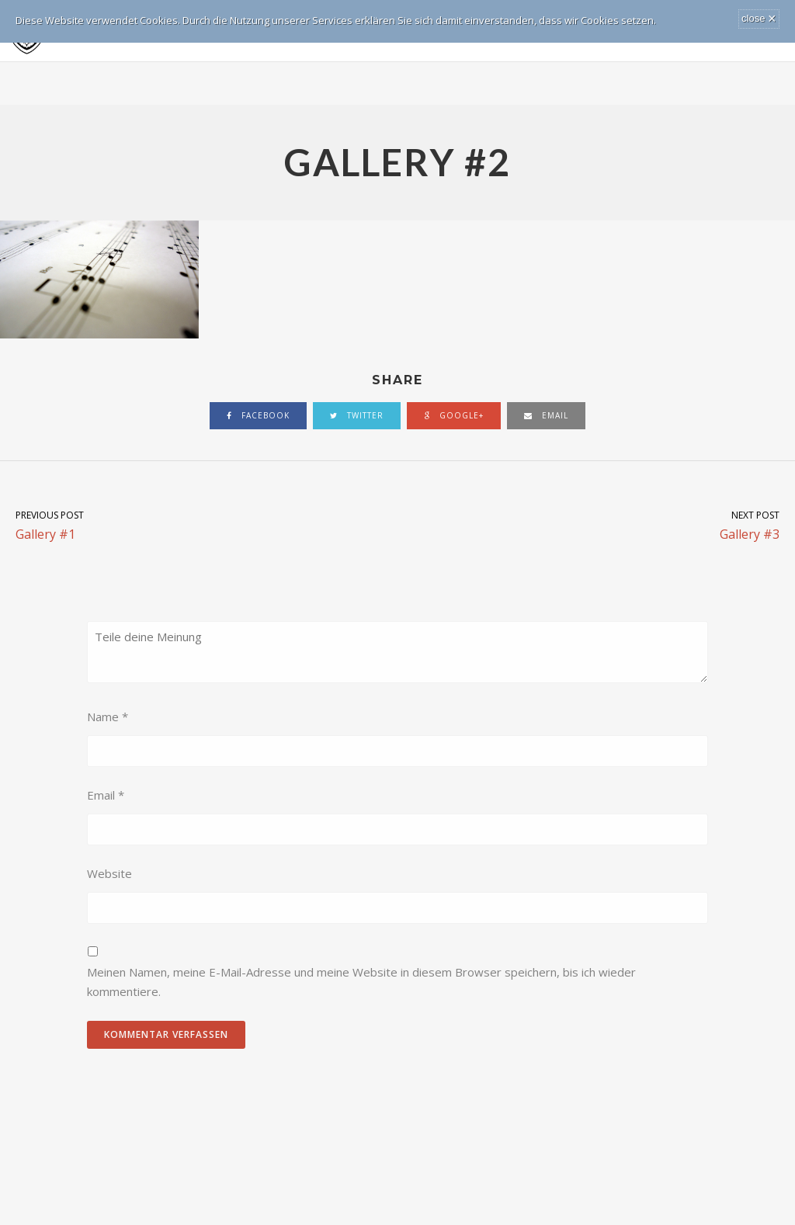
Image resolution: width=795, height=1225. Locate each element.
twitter (357, 415)
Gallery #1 (199, 525)
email (546, 415)
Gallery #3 (596, 525)
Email (105, 795)
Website (109, 873)
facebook (258, 415)
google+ (454, 415)
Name (107, 716)
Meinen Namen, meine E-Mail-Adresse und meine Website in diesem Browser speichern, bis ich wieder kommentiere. (361, 982)
